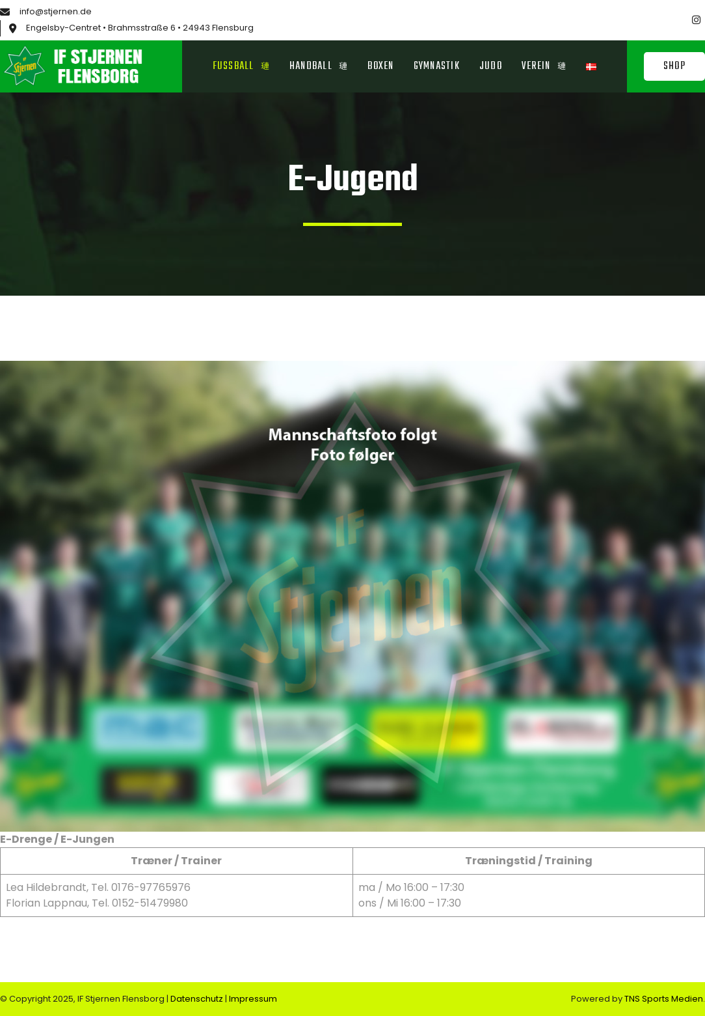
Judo (490, 66)
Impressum (253, 999)
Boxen (380, 66)
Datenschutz (197, 999)
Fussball (241, 66)
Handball (318, 66)
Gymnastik (437, 66)
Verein (544, 66)
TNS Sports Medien (663, 999)
